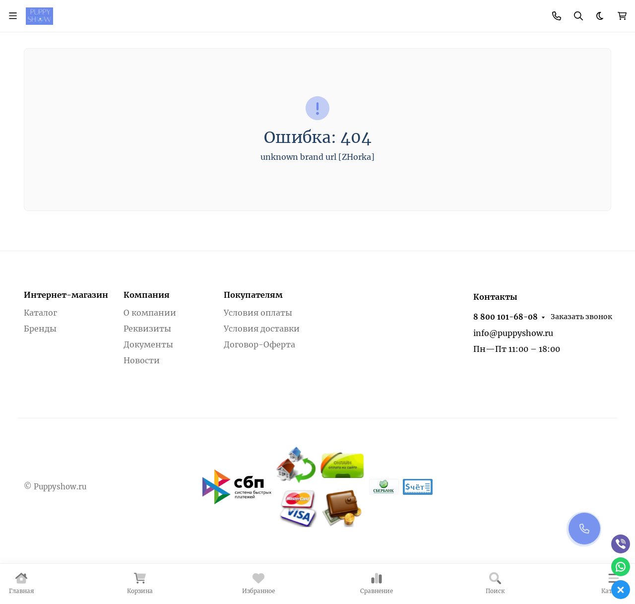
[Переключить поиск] (578, 16)
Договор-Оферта (259, 344)
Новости (142, 360)
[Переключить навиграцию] (13, 16)
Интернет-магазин (66, 295)
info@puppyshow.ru (513, 333)
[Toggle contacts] (557, 16)
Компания (147, 295)
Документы (148, 344)
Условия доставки (262, 329)
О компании (150, 313)
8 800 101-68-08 (505, 317)
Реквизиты (147, 329)
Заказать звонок (581, 316)
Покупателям (253, 295)
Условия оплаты (258, 313)
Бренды (40, 329)
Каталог (40, 313)
